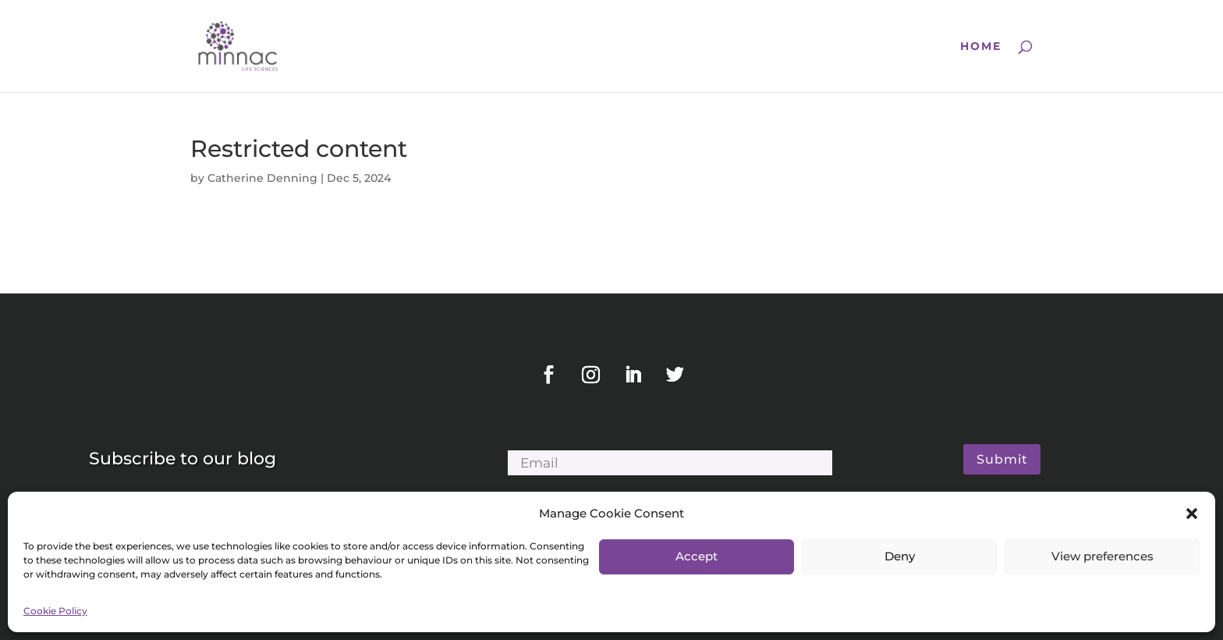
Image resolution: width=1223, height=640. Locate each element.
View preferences (1102, 556)
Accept (696, 556)
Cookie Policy (55, 611)
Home (980, 47)
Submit (1002, 459)
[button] (1192, 513)
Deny (899, 556)
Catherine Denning (262, 178)
